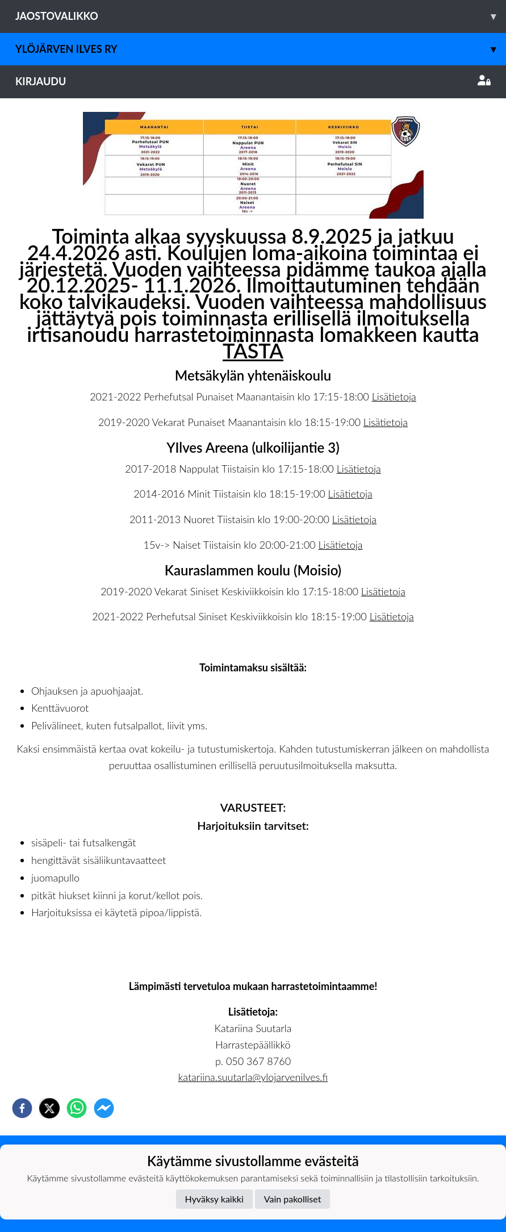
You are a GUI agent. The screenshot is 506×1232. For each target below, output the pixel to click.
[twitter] (49, 1108)
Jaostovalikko (260, 16)
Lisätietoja (394, 396)
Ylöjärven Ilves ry (260, 49)
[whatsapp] (76, 1108)
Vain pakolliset (292, 1198)
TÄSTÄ (253, 350)
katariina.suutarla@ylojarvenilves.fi (253, 1077)
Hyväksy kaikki (214, 1198)
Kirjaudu (253, 81)
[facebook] (22, 1108)
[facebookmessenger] (104, 1108)
